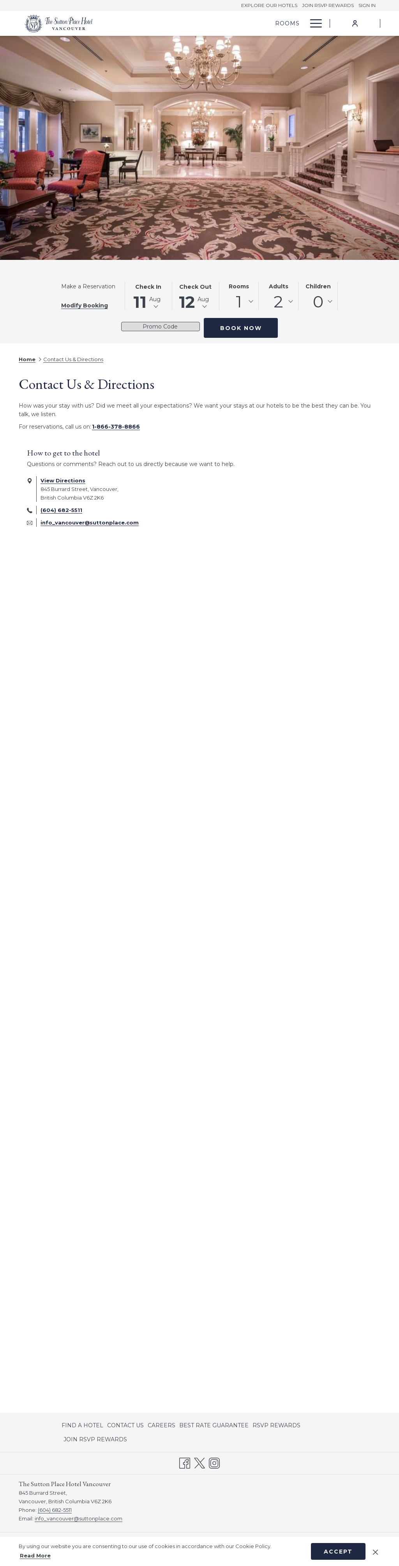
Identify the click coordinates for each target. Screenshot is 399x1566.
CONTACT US (125, 1425)
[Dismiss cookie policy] (375, 1551)
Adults (278, 286)
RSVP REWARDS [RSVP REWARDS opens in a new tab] (276, 1426)
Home (27, 359)
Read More (35, 1555)
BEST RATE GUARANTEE (214, 1425)
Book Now (241, 328)
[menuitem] (83, 1425)
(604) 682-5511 (61, 510)
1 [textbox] (239, 301)
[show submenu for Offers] (300, 23)
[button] (148, 296)
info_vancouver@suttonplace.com (90, 522)
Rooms (239, 286)
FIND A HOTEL (82, 1425)
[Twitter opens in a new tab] (199, 1462)
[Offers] (280, 23)
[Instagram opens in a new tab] (214, 1462)
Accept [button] (338, 1551)
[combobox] (239, 301)
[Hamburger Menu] (313, 23)
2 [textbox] (278, 301)
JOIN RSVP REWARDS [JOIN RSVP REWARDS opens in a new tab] (95, 1440)
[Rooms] (245, 23)
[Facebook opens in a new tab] (184, 1462)
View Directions (63, 480)
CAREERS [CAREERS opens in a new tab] (161, 1426)
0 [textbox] (318, 301)
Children (318, 286)
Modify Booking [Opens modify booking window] (84, 305)
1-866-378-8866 (116, 426)
